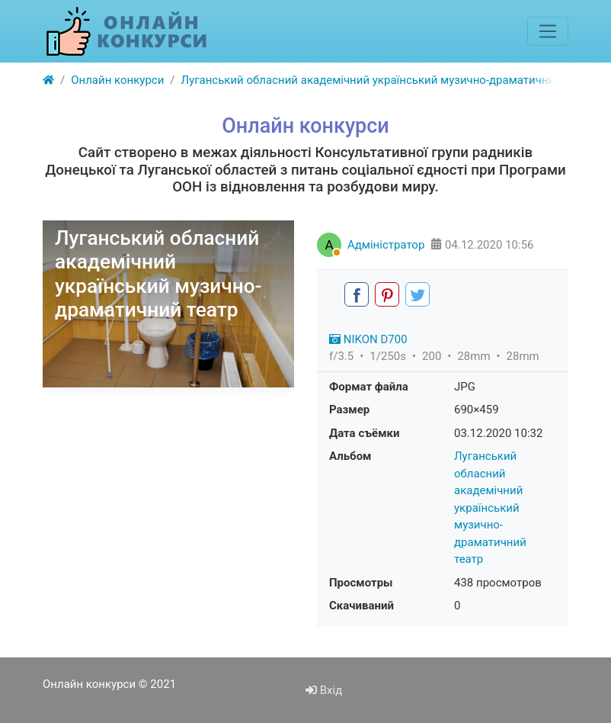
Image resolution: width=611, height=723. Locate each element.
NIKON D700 (368, 339)
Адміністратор (385, 245)
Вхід (324, 690)
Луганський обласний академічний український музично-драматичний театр (490, 507)
